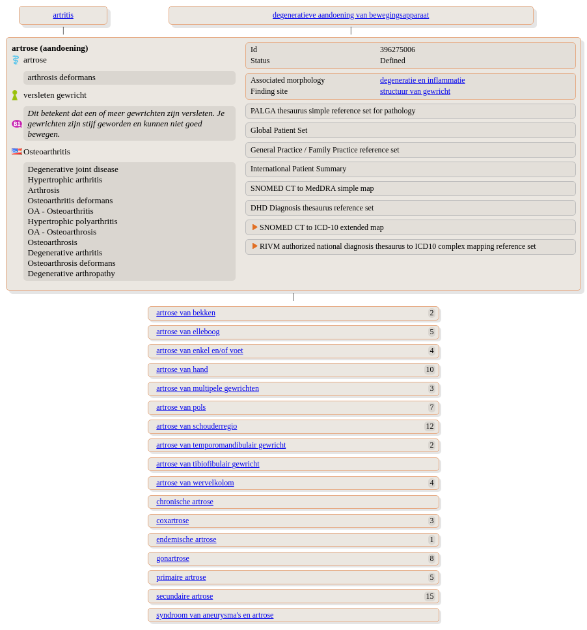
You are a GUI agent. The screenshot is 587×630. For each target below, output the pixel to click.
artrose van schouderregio (196, 426)
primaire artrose (181, 577)
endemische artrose (186, 539)
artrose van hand (182, 369)
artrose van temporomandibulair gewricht (221, 445)
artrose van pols (181, 407)
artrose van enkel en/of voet (199, 350)
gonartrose (172, 558)
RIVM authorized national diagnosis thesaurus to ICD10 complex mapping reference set (398, 246)
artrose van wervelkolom (195, 482)
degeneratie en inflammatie (422, 80)
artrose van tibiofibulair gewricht (207, 463)
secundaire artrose (184, 596)
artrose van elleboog (187, 331)
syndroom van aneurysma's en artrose (214, 615)
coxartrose (172, 520)
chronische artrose (184, 501)
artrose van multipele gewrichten (207, 388)
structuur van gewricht (415, 91)
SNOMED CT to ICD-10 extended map (322, 227)
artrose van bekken (185, 312)
